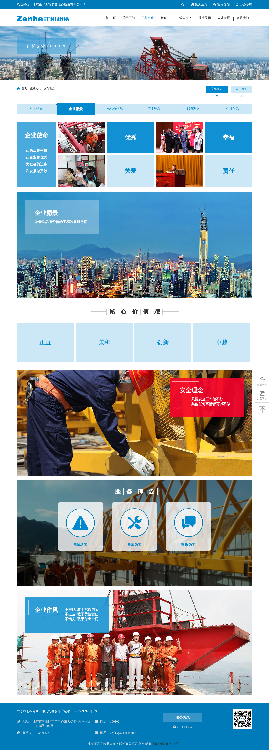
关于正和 (128, 18)
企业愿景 (76, 109)
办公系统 (243, 4)
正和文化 (147, 18)
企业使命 (36, 108)
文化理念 (49, 88)
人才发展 (223, 18)
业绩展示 (204, 18)
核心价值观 (115, 108)
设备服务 (185, 18)
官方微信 (221, 4)
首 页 (111, 18)
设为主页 (199, 4)
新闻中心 (166, 18)
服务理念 (193, 108)
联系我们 (242, 18)
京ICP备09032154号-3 (166, 743)
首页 (24, 88)
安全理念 (154, 108)
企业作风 (232, 108)
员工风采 (241, 88)
